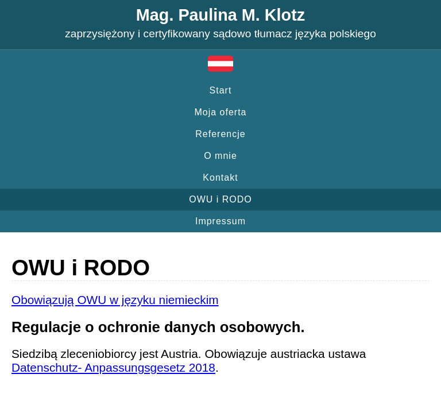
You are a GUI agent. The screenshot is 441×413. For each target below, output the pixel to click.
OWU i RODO (220, 199)
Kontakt (220, 177)
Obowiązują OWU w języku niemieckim (115, 299)
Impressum (220, 221)
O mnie (220, 156)
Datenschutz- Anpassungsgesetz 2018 (113, 367)
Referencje (220, 134)
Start (221, 90)
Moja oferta (220, 112)
